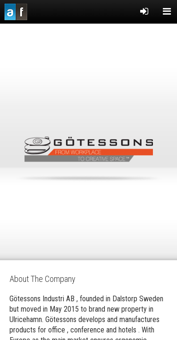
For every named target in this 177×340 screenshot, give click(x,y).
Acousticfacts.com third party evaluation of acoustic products (15, 11)
